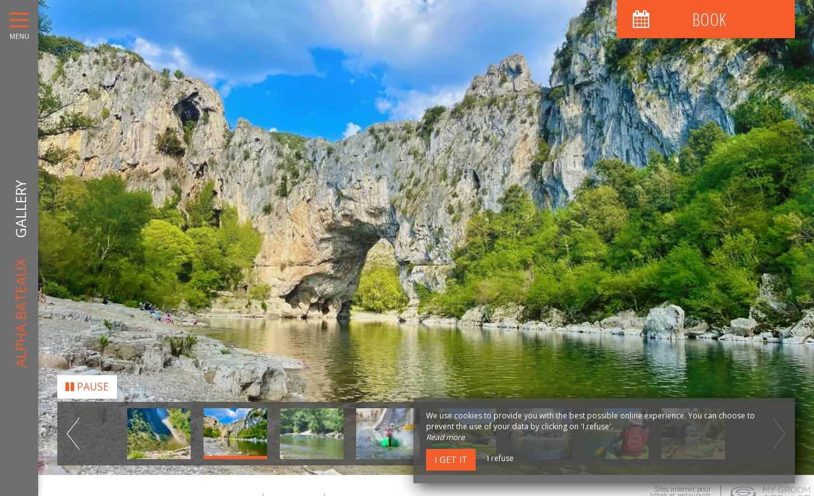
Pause (87, 383)
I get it (450, 459)
